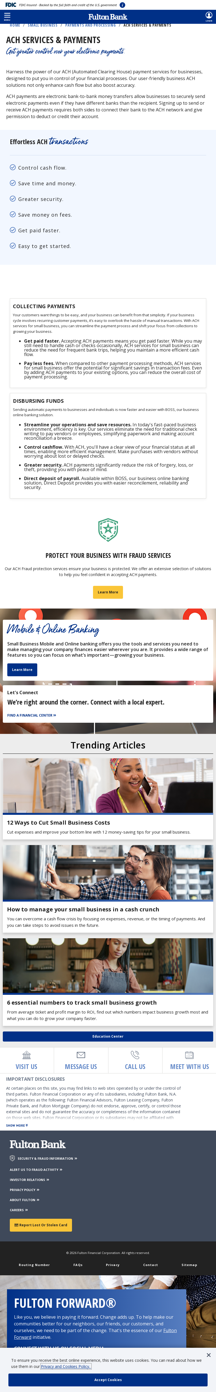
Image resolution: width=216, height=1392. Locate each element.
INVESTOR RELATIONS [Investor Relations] (30, 1181)
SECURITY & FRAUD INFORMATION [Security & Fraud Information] (48, 1159)
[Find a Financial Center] (32, 717)
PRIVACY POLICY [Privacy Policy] (25, 1191)
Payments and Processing (90, 25)
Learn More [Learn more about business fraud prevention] (108, 593)
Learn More (22, 671)
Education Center (108, 1037)
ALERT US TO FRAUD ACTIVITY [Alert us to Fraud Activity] (36, 1171)
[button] (7, 17)
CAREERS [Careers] (19, 1211)
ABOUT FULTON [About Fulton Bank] (25, 1201)
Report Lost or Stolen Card (41, 1226)
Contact (150, 1266)
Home (15, 25)
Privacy (113, 1266)
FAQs (78, 1266)
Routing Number (34, 1266)
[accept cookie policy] (108, 1380)
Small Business (43, 25)
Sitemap (189, 1266)
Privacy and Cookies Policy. (66, 1366)
